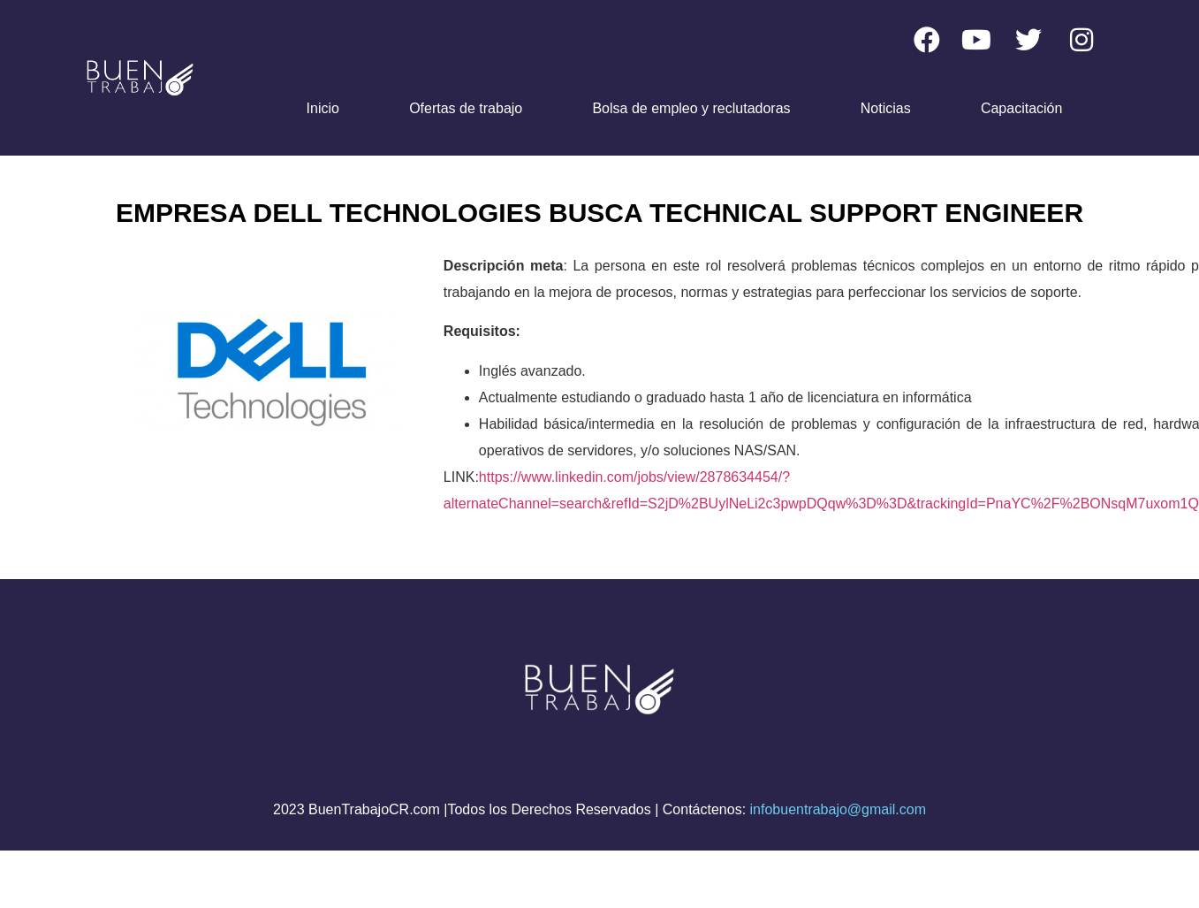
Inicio (323, 108)
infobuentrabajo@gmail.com (838, 809)
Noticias (886, 108)
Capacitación (1022, 108)
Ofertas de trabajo (465, 108)
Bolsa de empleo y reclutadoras (691, 108)
